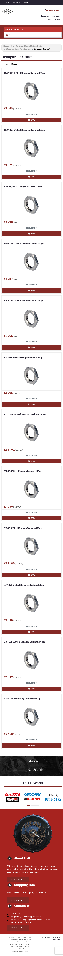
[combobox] (33, 35)
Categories (32, 29)
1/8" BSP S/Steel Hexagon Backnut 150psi (24, 358)
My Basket (55, 19)
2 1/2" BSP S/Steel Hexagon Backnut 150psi (25, 414)
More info (31, 114)
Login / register (51, 16)
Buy (31, 120)
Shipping (26, 3)
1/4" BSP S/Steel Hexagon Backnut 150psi (24, 301)
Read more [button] (17, 879)
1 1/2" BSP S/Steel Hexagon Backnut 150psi (24, 73)
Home (7, 3)
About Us (16, 3)
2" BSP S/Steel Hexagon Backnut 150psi (23, 471)
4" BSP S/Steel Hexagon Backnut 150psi (23, 699)
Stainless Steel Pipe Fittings (18, 49)
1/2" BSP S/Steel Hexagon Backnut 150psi (24, 244)
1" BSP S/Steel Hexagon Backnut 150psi (23, 187)
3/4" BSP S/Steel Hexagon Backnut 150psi (24, 585)
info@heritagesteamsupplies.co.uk (25, 917)
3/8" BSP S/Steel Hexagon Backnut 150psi (24, 642)
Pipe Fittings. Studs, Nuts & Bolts (26, 46)
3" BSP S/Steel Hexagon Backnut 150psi (23, 528)
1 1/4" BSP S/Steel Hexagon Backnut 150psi (24, 130)
